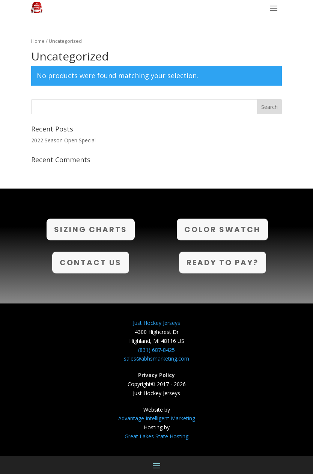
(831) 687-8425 (156, 349)
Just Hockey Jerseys (156, 322)
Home (38, 41)
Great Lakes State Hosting (156, 436)
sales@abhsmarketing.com (156, 358)
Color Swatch (222, 229)
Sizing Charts (90, 229)
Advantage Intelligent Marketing (156, 418)
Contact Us (91, 262)
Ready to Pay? (223, 262)
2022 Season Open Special (63, 140)
